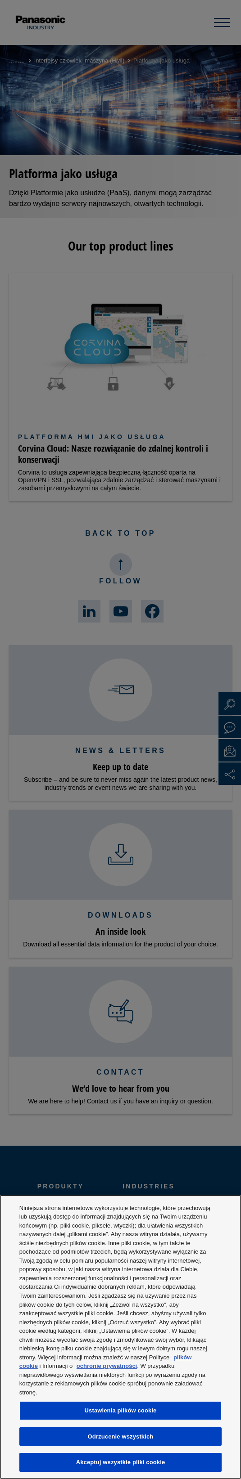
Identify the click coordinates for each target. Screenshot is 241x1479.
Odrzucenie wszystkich (121, 1436)
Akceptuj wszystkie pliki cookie (120, 1462)
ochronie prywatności (107, 1365)
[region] (120, 1337)
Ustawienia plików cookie (121, 1410)
